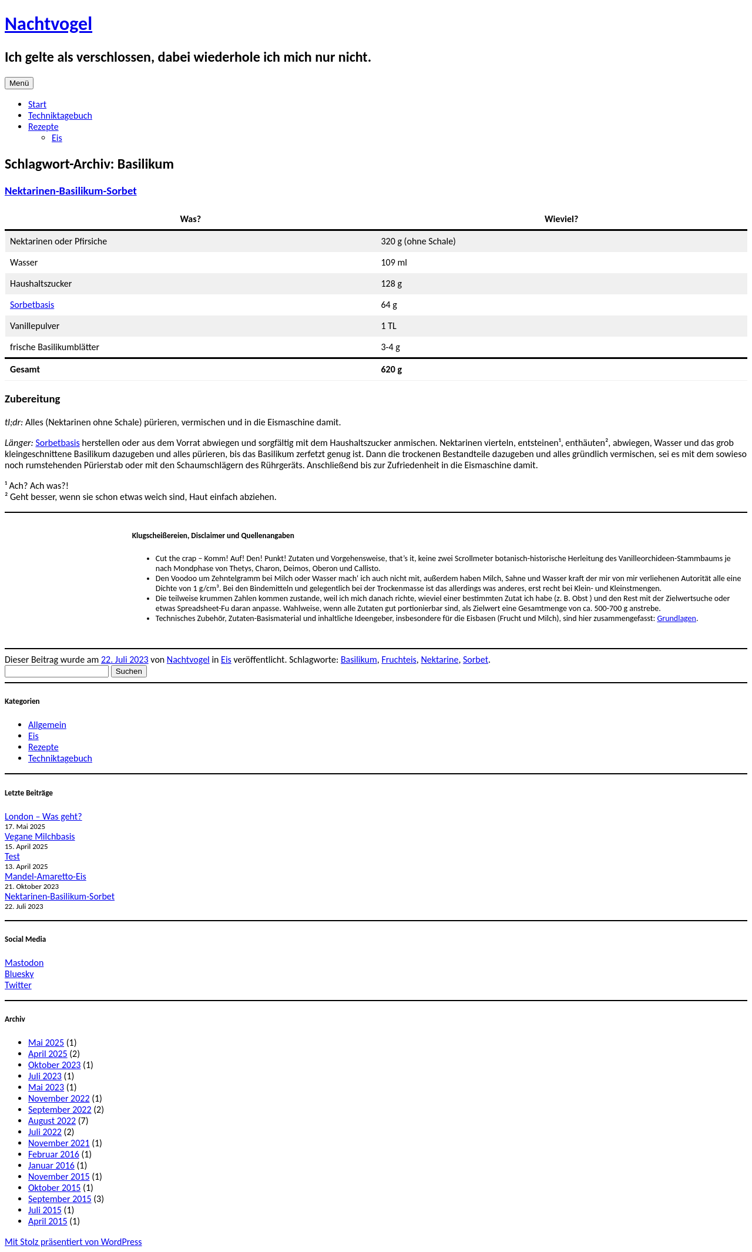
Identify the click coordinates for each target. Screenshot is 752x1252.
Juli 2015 (45, 1210)
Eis (57, 137)
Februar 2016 (53, 1154)
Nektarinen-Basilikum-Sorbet (71, 190)
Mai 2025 (46, 1042)
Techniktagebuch (60, 115)
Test (12, 856)
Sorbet (475, 659)
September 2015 (60, 1198)
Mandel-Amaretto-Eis (45, 876)
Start (37, 104)
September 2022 (60, 1109)
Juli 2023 (45, 1076)
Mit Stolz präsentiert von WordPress (73, 1241)
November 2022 (59, 1098)
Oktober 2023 (54, 1064)
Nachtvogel (48, 23)
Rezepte (43, 126)
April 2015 (48, 1221)
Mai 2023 (46, 1087)
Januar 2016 (51, 1165)
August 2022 (52, 1120)
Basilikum (359, 659)
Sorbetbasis (32, 304)
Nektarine (439, 659)
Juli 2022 (45, 1131)
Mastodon (24, 962)
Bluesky (19, 973)
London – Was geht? (43, 816)
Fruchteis (398, 659)
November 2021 (59, 1143)
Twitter (18, 985)
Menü (19, 83)
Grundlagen (676, 618)
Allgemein (47, 724)
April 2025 (48, 1053)
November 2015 (59, 1176)
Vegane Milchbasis (40, 836)
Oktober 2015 (54, 1187)
